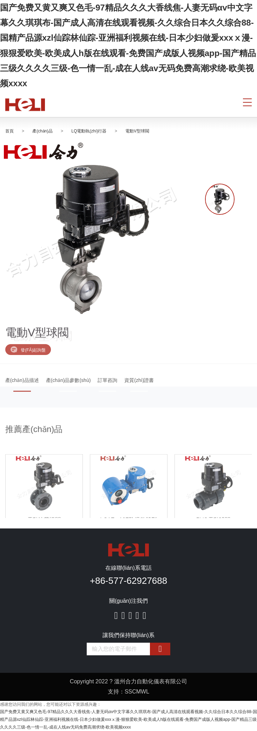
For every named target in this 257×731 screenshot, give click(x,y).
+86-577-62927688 (128, 580)
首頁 (9, 131)
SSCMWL (137, 692)
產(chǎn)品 (42, 131)
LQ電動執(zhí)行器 (88, 131)
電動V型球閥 (137, 131)
